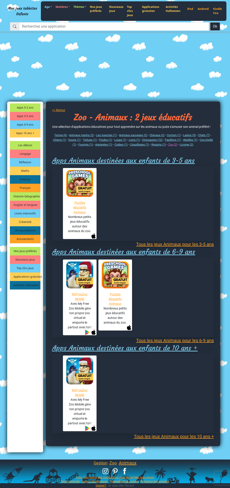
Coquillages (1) (139, 144)
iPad (190, 9)
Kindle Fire (217, 11)
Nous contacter (70, 481)
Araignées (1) (103, 144)
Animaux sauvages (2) (133, 135)
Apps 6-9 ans (25, 124)
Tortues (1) (90, 140)
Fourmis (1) (85, 144)
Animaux (128, 463)
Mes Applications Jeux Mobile (115, 477)
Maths (25, 171)
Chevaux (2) (157, 135)
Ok (215, 26)
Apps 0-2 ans (25, 107)
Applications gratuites (150, 9)
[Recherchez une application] (114, 26)
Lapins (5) (189, 135)
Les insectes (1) (106, 135)
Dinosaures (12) (152, 140)
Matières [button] (61, 7)
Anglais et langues (25, 205)
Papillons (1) (173, 140)
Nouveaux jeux (116, 9)
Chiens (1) (59, 140)
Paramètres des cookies (123, 481)
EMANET (101, 485)
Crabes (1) (121, 144)
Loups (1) (120, 140)
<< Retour (58, 110)
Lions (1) (134, 140)
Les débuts (25, 145)
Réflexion (25, 162)
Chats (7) (204, 135)
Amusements (25, 239)
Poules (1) (105, 140)
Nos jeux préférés (96, 9)
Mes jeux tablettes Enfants (22, 11)
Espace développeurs (94, 481)
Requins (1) (158, 144)
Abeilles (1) (190, 140)
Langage (25, 154)
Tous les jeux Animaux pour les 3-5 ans (175, 244)
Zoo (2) (172, 144)
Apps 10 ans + (25, 133)
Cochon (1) (174, 135)
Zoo (113, 463)
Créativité (25, 222)
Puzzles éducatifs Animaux (79, 207)
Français (25, 188)
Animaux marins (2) (81, 135)
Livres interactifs (25, 213)
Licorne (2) (186, 144)
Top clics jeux (130, 11)
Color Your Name (86, 477)
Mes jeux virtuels (144, 477)
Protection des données (154, 481)
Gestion (100, 463)
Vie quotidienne (25, 230)
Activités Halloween (173, 9)
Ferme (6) (61, 135)
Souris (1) (74, 140)
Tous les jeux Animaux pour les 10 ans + (174, 436)
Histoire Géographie (26, 196)
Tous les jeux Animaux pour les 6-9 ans (175, 340)
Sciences (25, 179)
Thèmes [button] (78, 7)
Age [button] (47, 7)
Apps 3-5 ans (25, 116)
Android (203, 9)
